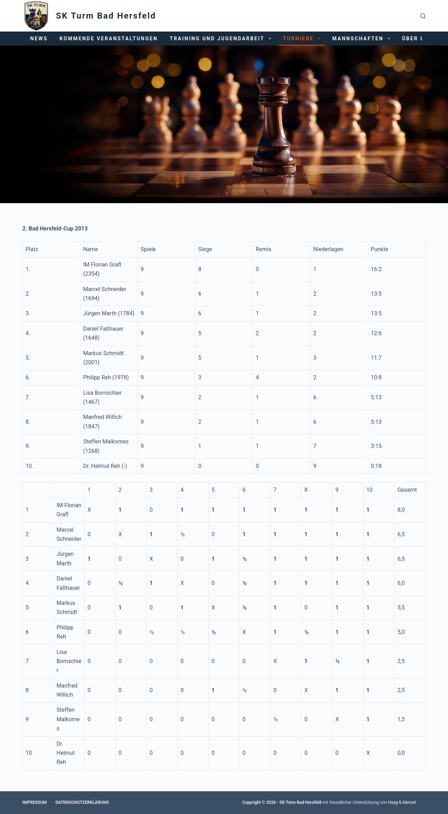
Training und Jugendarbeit (222, 38)
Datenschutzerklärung (82, 802)
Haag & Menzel (402, 802)
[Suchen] (423, 16)
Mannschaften (362, 38)
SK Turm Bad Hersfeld (106, 16)
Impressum (34, 802)
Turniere (303, 38)
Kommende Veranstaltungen (108, 38)
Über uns (422, 38)
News (39, 38)
